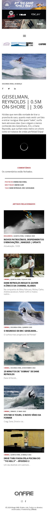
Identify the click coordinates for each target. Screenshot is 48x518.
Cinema (16, 182)
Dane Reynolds (15, 188)
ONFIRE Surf (19, 185)
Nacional (23, 182)
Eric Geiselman (28, 188)
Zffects (33, 509)
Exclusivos (8, 236)
